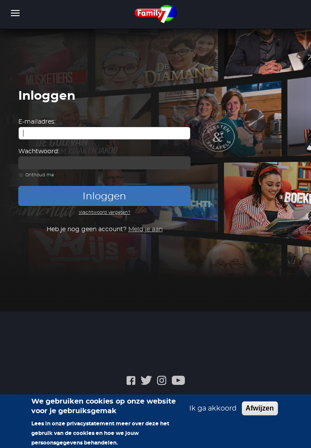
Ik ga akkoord (213, 411)
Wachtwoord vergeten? (104, 212)
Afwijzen (260, 411)
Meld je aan (145, 229)
